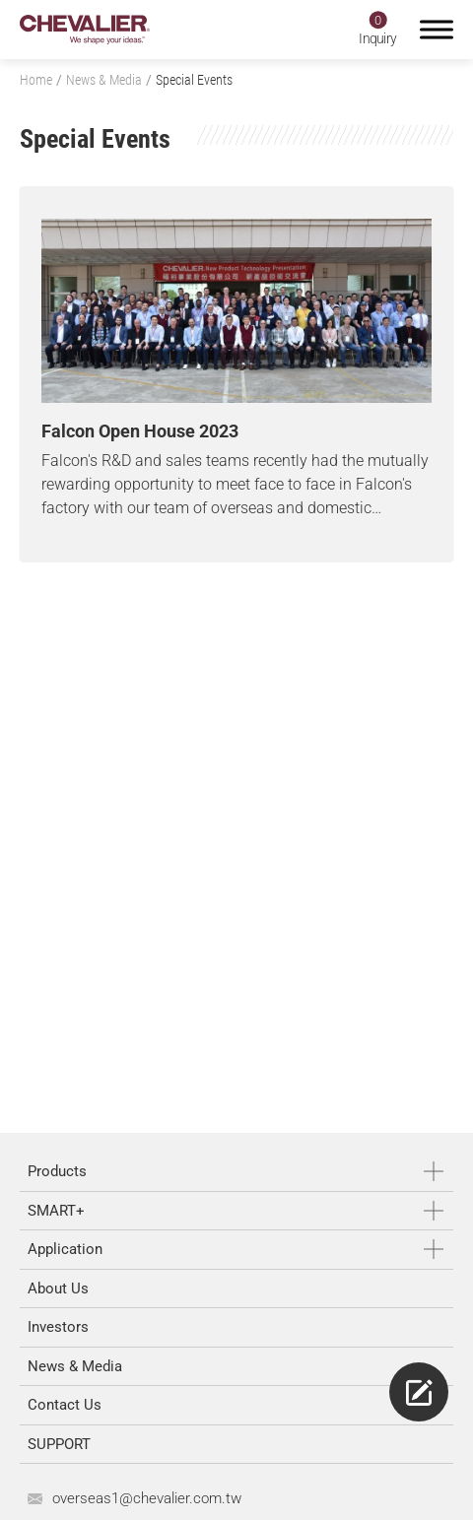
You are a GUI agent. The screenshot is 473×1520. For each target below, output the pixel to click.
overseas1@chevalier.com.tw (146, 1498)
